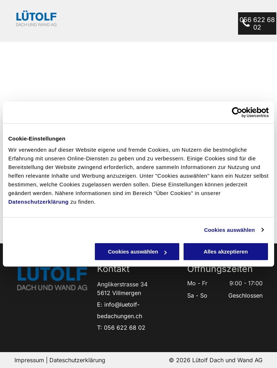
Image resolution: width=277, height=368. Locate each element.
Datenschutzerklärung (38, 202)
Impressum (29, 360)
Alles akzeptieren (226, 251)
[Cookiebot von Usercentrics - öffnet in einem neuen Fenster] (237, 112)
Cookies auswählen (229, 230)
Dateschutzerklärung (77, 360)
